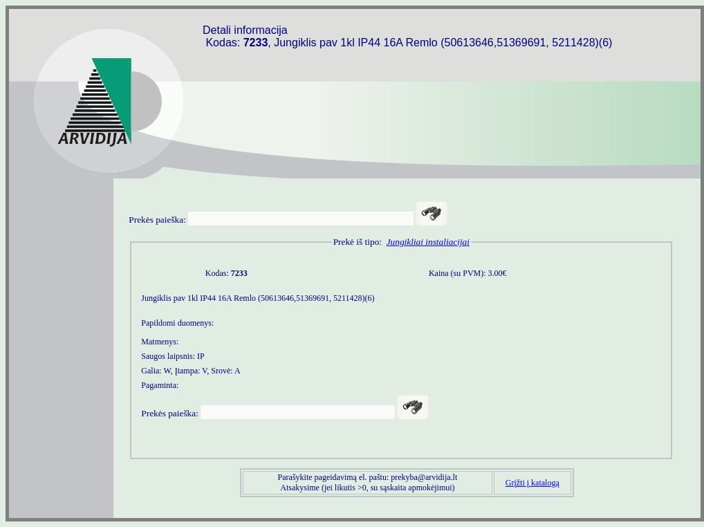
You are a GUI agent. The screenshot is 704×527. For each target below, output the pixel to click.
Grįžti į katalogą (532, 483)
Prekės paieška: (157, 219)
